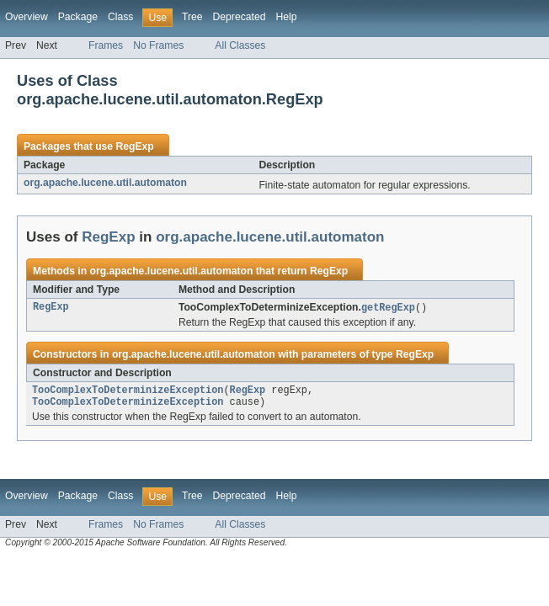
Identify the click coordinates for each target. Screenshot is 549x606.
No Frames (158, 45)
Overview (26, 17)
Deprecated (239, 17)
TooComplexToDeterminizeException (127, 392)
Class (120, 17)
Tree (192, 17)
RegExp (134, 146)
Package (78, 17)
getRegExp (388, 308)
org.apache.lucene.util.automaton (105, 183)
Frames (105, 45)
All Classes (240, 45)
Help (285, 17)
